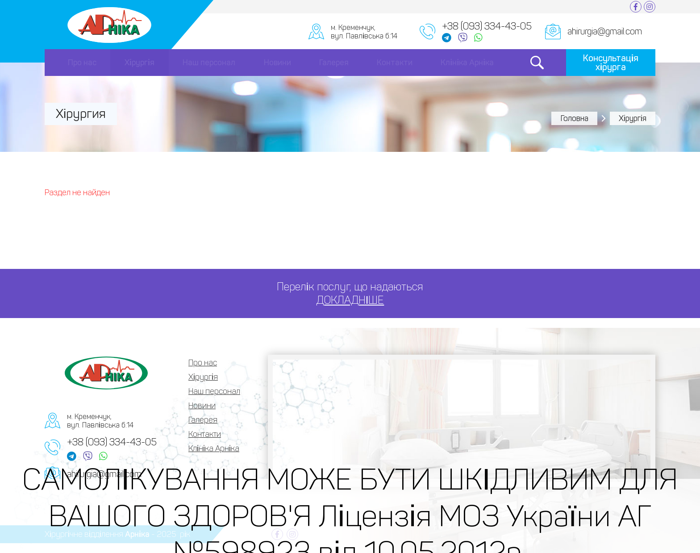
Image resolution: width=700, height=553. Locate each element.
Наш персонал (209, 62)
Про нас (82, 62)
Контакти (394, 62)
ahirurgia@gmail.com (604, 31)
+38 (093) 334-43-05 (112, 442)
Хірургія (139, 62)
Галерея (334, 62)
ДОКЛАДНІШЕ (350, 299)
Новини (277, 62)
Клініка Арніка (467, 62)
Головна (574, 118)
